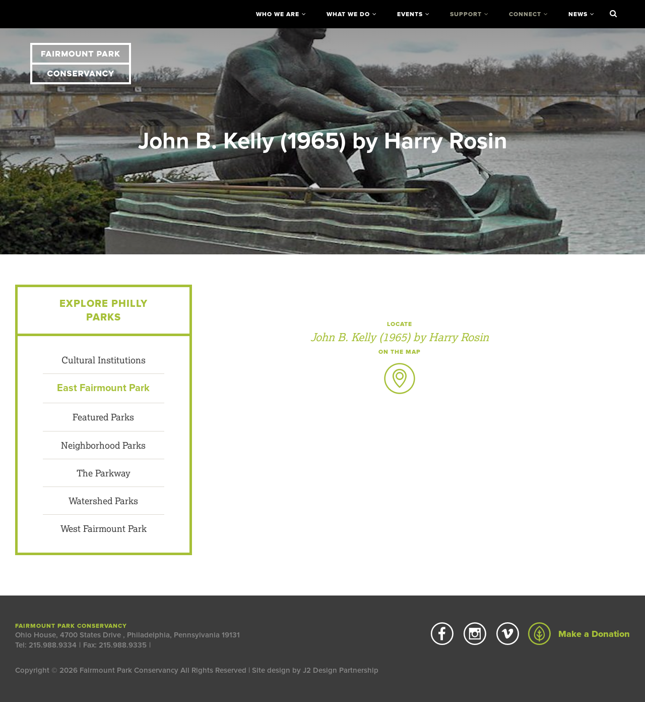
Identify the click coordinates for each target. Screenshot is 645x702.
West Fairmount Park (103, 528)
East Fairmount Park (103, 388)
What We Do (348, 14)
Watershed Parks (103, 500)
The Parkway (104, 472)
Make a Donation (579, 633)
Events (410, 14)
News (578, 14)
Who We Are (277, 14)
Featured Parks (103, 416)
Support (466, 14)
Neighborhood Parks (103, 445)
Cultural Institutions (103, 359)
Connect (525, 14)
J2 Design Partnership (340, 670)
